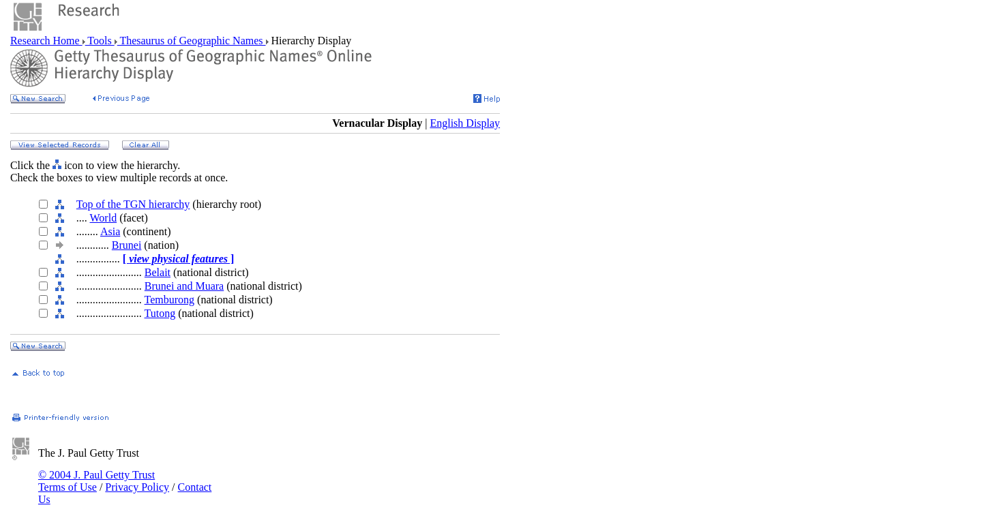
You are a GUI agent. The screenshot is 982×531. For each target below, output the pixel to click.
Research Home (46, 40)
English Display (465, 123)
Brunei (127, 245)
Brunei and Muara (184, 286)
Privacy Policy (137, 487)
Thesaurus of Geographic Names (191, 40)
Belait (157, 272)
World (103, 218)
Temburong (170, 299)
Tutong (160, 313)
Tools (100, 40)
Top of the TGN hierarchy (133, 204)
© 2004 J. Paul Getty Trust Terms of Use (96, 481)
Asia (110, 231)
